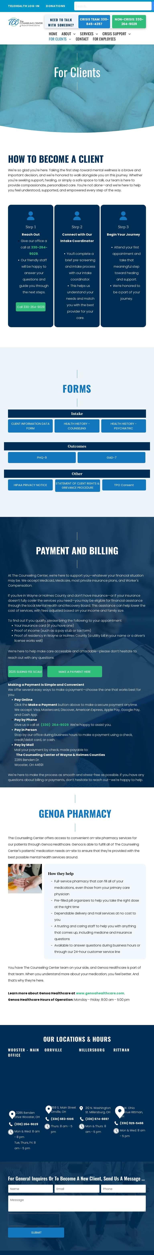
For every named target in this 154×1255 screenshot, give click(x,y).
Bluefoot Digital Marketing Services (94, 1249)
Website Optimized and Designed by (49, 1249)
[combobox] (113, 6)
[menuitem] (51, 33)
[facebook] (140, 1246)
